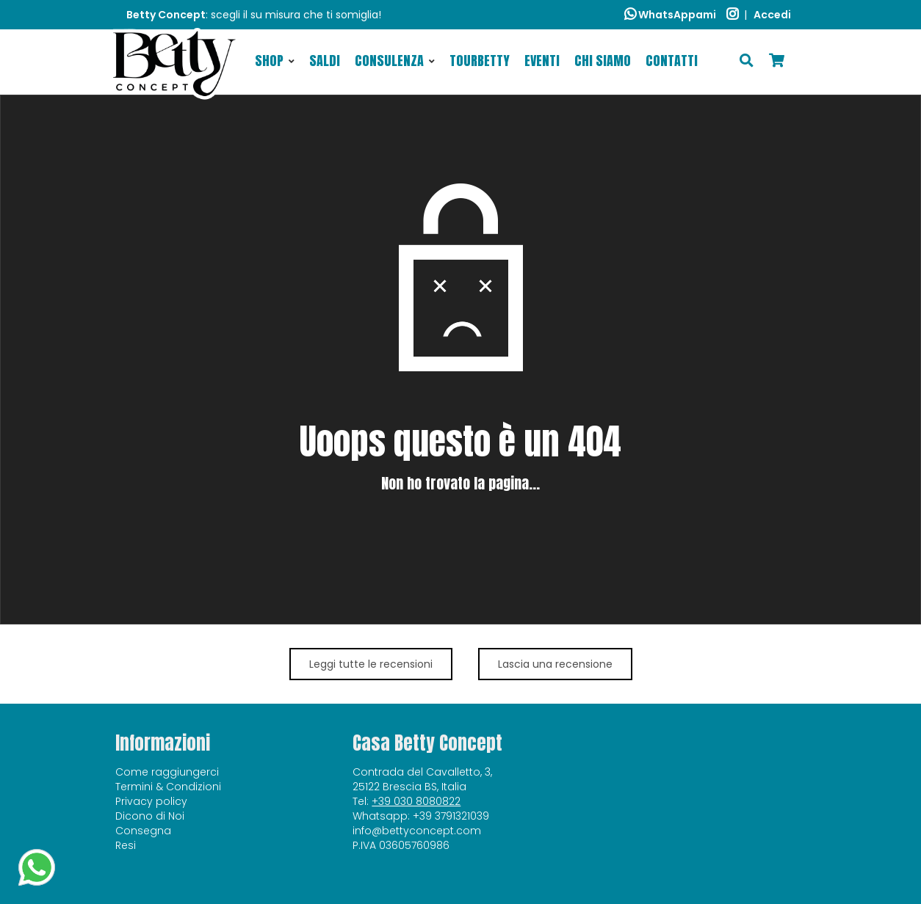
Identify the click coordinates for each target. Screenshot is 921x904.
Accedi (772, 14)
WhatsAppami (670, 14)
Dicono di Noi (149, 816)
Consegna (143, 830)
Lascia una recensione (555, 664)
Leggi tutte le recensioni (371, 664)
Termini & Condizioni (168, 786)
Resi (125, 845)
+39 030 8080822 (416, 801)
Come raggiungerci (167, 772)
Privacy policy (151, 801)
